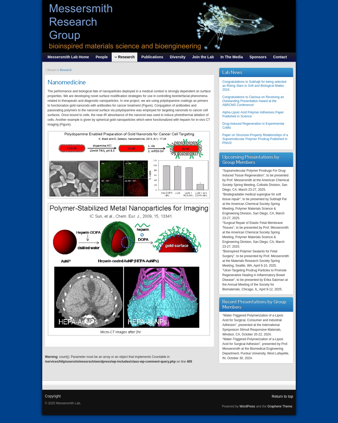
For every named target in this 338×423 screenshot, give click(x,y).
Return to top (282, 396)
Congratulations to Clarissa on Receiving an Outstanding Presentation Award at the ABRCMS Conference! (253, 101)
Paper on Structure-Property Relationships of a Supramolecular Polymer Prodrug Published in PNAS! (255, 139)
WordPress (247, 406)
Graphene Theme (279, 406)
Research (66, 70)
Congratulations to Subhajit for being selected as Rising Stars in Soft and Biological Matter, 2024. (254, 86)
